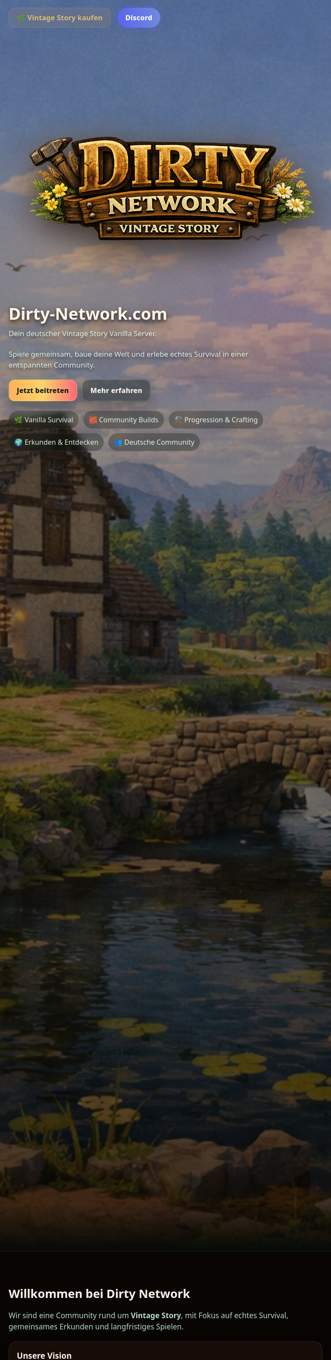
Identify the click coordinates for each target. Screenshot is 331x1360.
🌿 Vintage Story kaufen (60, 17)
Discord (139, 17)
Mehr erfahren (117, 390)
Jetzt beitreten (43, 390)
